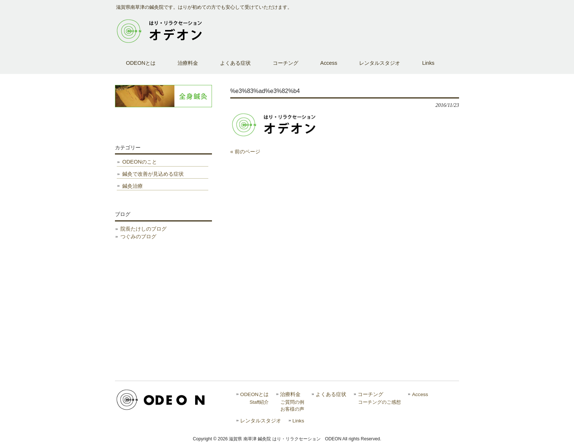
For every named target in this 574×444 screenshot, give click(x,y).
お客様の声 (292, 409)
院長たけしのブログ (143, 229)
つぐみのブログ (138, 236)
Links (298, 421)
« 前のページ (245, 151)
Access (420, 394)
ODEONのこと (139, 162)
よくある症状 (331, 394)
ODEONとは (254, 394)
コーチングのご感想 (379, 402)
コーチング (370, 394)
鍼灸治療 (132, 186)
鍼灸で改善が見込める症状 (153, 174)
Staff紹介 (259, 402)
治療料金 (290, 394)
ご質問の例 (292, 402)
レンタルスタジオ (260, 421)
